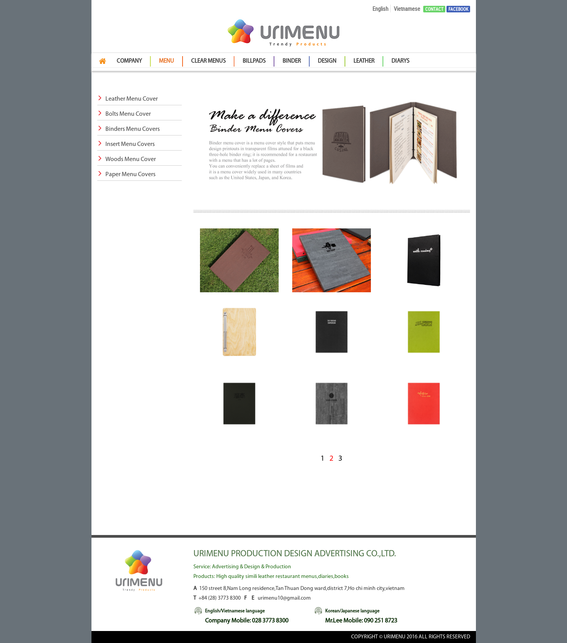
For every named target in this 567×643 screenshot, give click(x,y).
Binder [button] (292, 61)
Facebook (458, 9)
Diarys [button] (400, 61)
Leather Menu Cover (127, 99)
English (380, 8)
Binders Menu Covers (128, 129)
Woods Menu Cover (126, 159)
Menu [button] (166, 61)
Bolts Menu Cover (124, 114)
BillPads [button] (254, 61)
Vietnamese (407, 8)
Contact (434, 9)
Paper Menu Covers (126, 174)
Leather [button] (363, 61)
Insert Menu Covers (126, 144)
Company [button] (129, 61)
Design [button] (327, 61)
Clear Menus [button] (208, 61)
